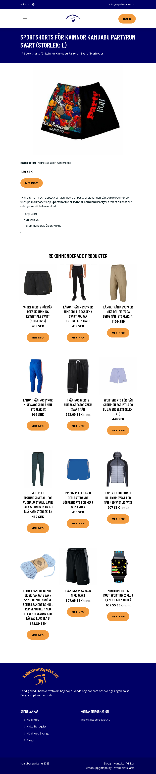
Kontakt (119, 763)
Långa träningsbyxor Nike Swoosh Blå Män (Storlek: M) (38, 404)
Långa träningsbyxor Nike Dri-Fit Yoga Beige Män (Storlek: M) (118, 311)
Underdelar (64, 163)
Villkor (130, 763)
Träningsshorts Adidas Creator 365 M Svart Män (78, 404)
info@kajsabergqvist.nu (121, 4)
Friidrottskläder (46, 163)
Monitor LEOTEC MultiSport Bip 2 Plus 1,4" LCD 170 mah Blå (118, 595)
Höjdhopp (33, 719)
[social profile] (33, 4)
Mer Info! (31, 183)
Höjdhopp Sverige (38, 733)
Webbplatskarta (124, 768)
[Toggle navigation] (24, 18)
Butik (127, 19)
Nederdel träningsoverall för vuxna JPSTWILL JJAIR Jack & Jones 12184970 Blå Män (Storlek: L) (38, 502)
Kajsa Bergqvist (36, 726)
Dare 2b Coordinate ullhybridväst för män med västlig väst (118, 497)
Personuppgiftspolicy (98, 768)
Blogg (30, 740)
